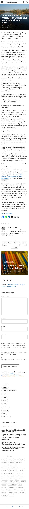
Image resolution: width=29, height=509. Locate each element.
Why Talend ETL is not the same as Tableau (14, 266)
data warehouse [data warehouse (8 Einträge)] (6, 467)
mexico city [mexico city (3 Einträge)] (12, 479)
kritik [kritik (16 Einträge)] (3, 476)
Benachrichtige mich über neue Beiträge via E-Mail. (13, 360)
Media (4, 400)
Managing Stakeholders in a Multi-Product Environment (13, 431)
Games (5, 397)
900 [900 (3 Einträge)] (3, 459)
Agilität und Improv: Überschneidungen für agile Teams (13, 443)
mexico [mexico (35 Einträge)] (4, 479)
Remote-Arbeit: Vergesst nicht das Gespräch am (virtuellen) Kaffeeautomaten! (12, 448)
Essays (5, 394)
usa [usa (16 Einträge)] (16, 492)
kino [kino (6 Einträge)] (22, 473)
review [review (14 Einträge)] (20, 484)
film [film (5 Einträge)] (21, 470)
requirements (6, 245)
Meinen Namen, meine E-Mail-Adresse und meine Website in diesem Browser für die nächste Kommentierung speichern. (14, 345)
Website (3, 334)
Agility (5, 387)
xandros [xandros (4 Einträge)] (11, 495)
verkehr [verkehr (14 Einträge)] (4, 495)
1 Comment (17, 26)
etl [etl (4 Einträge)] (17, 470)
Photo (2, 213)
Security (5, 407)
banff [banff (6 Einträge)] (23, 459)
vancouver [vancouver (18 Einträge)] (22, 492)
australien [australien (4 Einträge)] (16, 459)
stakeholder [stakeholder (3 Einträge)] (5, 490)
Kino (4, 403)
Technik (5, 410)
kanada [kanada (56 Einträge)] (16, 473)
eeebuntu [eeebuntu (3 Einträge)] (4, 470)
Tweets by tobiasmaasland (8, 422)
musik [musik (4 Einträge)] (17, 481)
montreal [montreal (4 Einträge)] (4, 481)
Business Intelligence (7, 11)
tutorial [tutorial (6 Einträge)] (4, 492)
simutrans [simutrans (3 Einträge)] (20, 487)
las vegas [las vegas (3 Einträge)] (10, 476)
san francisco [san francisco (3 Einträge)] (12, 487)
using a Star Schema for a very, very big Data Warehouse (12, 176)
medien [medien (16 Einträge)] (22, 476)
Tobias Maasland (11, 2)
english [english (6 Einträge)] (12, 470)
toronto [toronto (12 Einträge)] (22, 490)
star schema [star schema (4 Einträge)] (14, 490)
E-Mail (3, 326)
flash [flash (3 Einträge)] (3, 473)
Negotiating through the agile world (13, 435)
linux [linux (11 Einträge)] (16, 476)
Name (3, 318)
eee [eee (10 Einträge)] (23, 467)
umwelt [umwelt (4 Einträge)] (11, 492)
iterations (24, 242)
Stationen (6, 416)
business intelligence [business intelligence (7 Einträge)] (8, 462)
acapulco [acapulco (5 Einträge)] (9, 459)
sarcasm (12, 245)
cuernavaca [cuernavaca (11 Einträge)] (19, 462)
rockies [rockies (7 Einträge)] (4, 487)
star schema (14, 247)
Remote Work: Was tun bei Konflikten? (10, 438)
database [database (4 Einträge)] (4, 465)
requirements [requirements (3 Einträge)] (12, 484)
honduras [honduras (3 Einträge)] (10, 473)
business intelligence (7, 242)
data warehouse (16, 242)
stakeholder (23, 245)
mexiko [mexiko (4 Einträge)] (19, 479)
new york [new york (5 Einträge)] (23, 481)
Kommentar (5, 296)
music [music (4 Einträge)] (11, 481)
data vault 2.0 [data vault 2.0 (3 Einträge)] (12, 465)
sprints (17, 245)
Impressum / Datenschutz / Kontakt (14, 506)
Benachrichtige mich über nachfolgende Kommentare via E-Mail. (13, 353)
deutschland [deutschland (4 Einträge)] (16, 467)
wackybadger (9, 213)
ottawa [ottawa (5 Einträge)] (4, 484)
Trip (4, 413)
